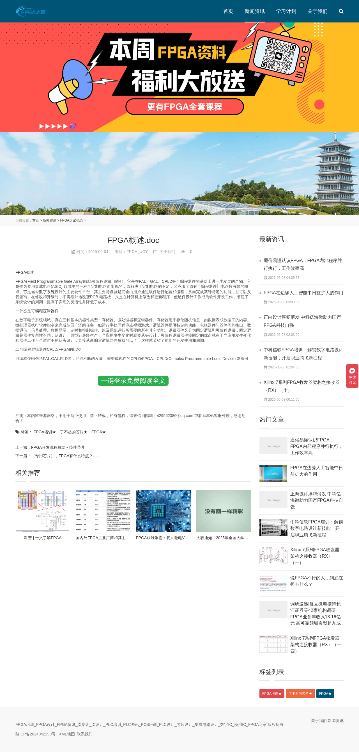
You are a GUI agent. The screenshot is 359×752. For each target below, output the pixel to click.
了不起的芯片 (74, 432)
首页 (228, 11)
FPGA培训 (45, 432)
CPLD (167, 281)
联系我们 (85, 734)
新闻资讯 (255, 11)
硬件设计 (186, 297)
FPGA (20, 272)
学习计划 (286, 11)
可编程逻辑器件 (45, 311)
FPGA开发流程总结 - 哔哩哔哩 (58, 447)
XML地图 (67, 734)
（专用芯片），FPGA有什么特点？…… (66, 456)
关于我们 (317, 11)
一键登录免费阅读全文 (133, 380)
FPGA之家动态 (71, 220)
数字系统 (47, 292)
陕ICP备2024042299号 (35, 734)
